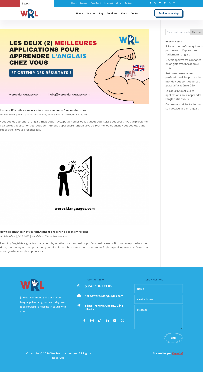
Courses (83, 3)
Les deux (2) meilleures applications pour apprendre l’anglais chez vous (43, 110)
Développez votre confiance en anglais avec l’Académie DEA (183, 64)
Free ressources (63, 114)
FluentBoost (96, 3)
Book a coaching (168, 13)
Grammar (77, 114)
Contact (128, 3)
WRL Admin (9, 114)
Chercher (196, 32)
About (118, 3)
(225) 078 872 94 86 (98, 286)
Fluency (51, 114)
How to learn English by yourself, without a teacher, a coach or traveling (44, 231)
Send (173, 337)
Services (90, 13)
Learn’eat (109, 3)
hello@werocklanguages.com (104, 296)
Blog (100, 13)
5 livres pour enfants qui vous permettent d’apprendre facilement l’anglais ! (184, 50)
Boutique (112, 13)
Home (74, 3)
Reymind (177, 353)
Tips (85, 114)
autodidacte (40, 114)
